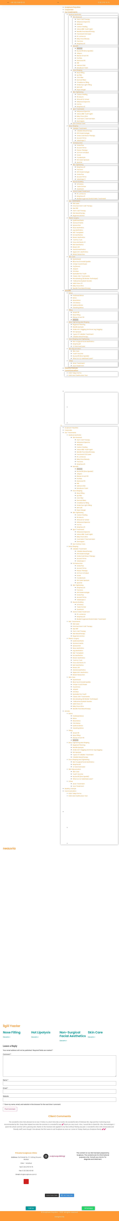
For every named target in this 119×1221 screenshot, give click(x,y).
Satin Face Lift (78, 283)
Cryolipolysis (81, 157)
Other (71, 361)
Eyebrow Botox (78, 305)
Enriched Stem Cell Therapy (82, 206)
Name (5, 1080)
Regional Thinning (79, 325)
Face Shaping (77, 70)
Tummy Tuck (77, 240)
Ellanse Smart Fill (82, 56)
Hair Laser (76, 203)
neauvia (79, 48)
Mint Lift (79, 87)
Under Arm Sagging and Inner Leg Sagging (87, 329)
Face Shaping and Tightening (79, 339)
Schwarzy (80, 184)
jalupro (79, 53)
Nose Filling (80, 73)
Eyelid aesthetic (78, 220)
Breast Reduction (79, 254)
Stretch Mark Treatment (81, 191)
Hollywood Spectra (83, 22)
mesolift (75, 46)
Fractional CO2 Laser (84, 34)
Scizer (79, 155)
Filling (70, 310)
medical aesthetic (75, 15)
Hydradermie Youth (79, 274)
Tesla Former (81, 186)
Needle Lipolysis (78, 327)
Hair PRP (75, 208)
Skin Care (72, 257)
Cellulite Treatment (80, 128)
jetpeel (75, 269)
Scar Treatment (78, 366)
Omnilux (76, 271)
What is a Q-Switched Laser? (83, 358)
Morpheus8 (77, 344)
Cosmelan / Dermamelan (86, 119)
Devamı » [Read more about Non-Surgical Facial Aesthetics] (63, 1040)
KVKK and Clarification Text (78, 375)
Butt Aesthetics (78, 245)
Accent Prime (81, 138)
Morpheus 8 (81, 44)
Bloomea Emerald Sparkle (82, 262)
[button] (89, 425)
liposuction (77, 225)
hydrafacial (77, 259)
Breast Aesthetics (79, 237)
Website (6, 1096)
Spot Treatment (78, 109)
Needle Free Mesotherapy (86, 31)
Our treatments (71, 12)
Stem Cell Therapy (83, 19)
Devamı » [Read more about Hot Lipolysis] (35, 1037)
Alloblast (80, 24)
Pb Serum (80, 97)
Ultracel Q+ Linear (83, 99)
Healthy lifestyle (71, 368)
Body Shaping (73, 126)
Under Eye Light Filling (84, 85)
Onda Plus (80, 145)
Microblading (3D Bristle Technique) (85, 279)
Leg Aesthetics (78, 230)
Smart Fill (76, 312)
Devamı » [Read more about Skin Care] (91, 1037)
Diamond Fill (81, 61)
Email (5, 1088)
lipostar (79, 162)
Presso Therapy (82, 150)
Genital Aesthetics (79, 249)
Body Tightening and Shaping (79, 322)
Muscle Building (78, 182)
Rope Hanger (81, 90)
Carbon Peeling (82, 27)
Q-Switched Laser (79, 346)
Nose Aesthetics (78, 228)
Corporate (69, 9)
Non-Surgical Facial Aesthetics (83, 341)
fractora (80, 41)
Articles (68, 290)
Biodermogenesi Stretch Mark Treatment (91, 199)
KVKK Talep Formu (75, 373)
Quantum (80, 189)
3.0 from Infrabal (83, 153)
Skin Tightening (78, 92)
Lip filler (79, 75)
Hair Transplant (78, 232)
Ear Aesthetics (78, 235)
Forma (79, 104)
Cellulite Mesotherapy (84, 131)
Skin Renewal (77, 17)
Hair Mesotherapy (79, 213)
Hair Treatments (74, 201)
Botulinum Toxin (82, 68)
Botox (71, 293)
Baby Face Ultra (82, 116)
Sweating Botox (78, 308)
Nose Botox (76, 300)
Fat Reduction (78, 143)
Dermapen (80, 121)
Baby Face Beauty (83, 39)
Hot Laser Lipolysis (83, 160)
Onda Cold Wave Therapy (86, 136)
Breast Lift (76, 247)
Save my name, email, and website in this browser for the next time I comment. (33, 1104)
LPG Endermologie (83, 133)
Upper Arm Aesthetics (80, 252)
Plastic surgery (74, 218)
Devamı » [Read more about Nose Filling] (6, 1037)
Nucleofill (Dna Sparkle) (85, 51)
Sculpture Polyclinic (72, 7)
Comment (7, 1054)
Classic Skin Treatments (81, 276)
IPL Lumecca (81, 36)
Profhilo (79, 58)
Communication (71, 370)
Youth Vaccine (78, 354)
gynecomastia (78, 223)
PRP (78, 63)
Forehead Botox (78, 295)
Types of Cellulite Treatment (83, 334)
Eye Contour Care (79, 124)
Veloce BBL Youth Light (85, 29)
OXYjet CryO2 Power (80, 264)
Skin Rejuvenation (75, 349)
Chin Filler (80, 77)
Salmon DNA (81, 65)
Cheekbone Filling (83, 82)
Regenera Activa (78, 216)
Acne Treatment (79, 363)
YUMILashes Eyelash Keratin (82, 281)
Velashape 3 (81, 140)
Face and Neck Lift (79, 242)
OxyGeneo (76, 266)
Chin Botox (76, 303)
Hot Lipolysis (77, 332)
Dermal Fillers (81, 80)
